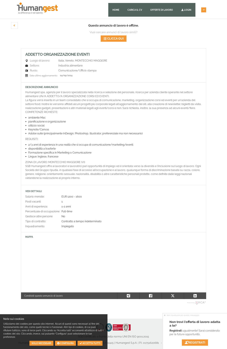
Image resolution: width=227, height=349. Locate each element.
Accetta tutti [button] (90, 343)
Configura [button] (65, 343)
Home (115, 10)
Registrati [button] (195, 342)
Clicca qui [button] (113, 38)
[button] (14, 25)
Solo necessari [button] (41, 343)
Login (186, 9)
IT (204, 10)
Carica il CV (134, 10)
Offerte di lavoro (161, 10)
